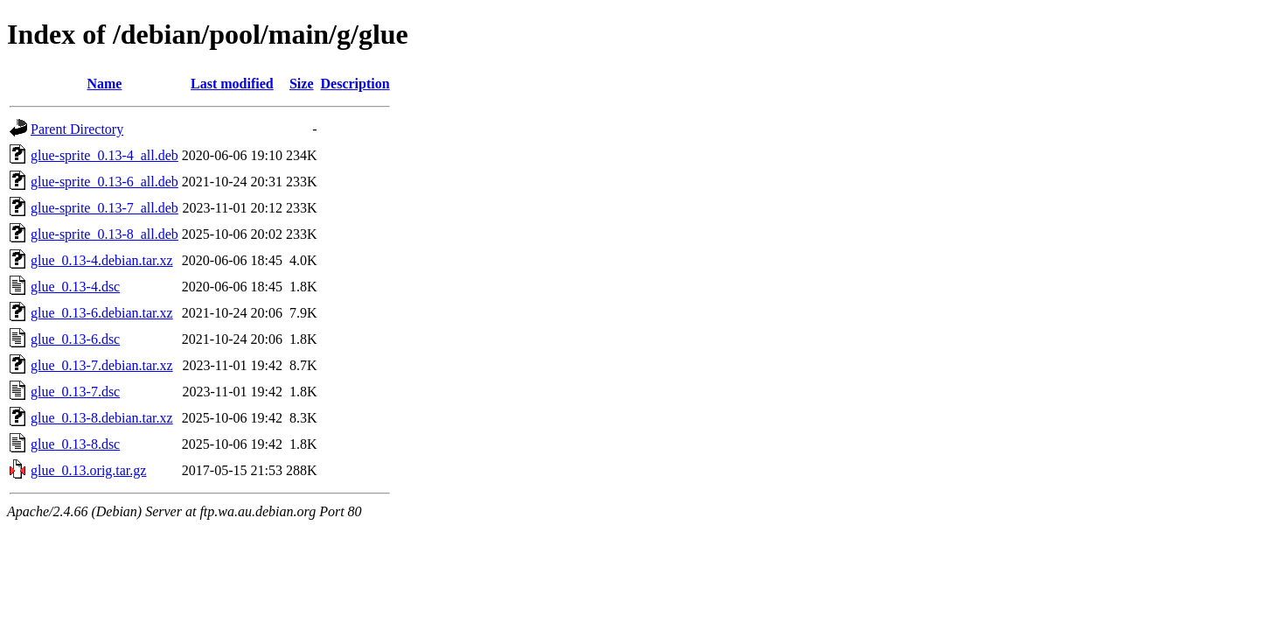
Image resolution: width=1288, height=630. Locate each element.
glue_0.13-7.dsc (75, 391)
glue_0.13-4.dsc (75, 286)
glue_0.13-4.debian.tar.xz (102, 260)
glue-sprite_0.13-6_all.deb (104, 181)
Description (355, 83)
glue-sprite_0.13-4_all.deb (104, 155)
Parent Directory (77, 129)
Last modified (232, 83)
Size (301, 83)
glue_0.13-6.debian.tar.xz (102, 312)
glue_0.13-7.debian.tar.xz (102, 365)
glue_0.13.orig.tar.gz (88, 470)
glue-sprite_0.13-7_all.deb (104, 207)
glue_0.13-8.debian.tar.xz (102, 417)
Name (104, 83)
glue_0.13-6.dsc (75, 339)
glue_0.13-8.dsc (75, 444)
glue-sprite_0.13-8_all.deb (104, 234)
